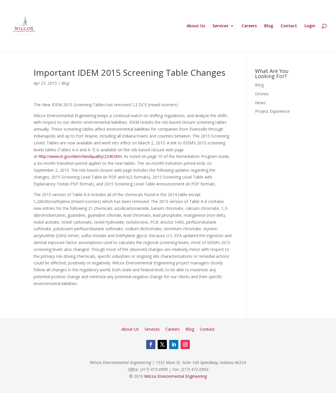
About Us (196, 26)
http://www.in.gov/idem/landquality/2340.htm (80, 156)
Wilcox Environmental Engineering (175, 376)
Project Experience (272, 111)
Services (220, 26)
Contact (289, 26)
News (260, 102)
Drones (262, 93)
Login (309, 26)
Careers (249, 26)
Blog (268, 26)
